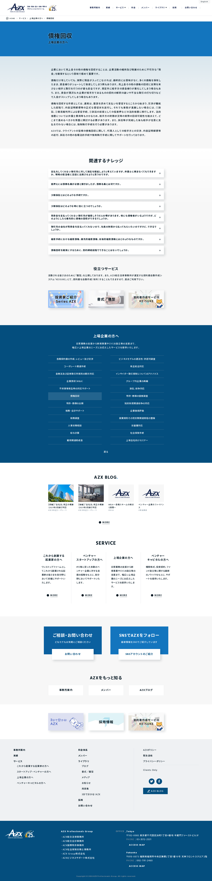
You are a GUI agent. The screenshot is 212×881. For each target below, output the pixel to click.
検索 (203, 8)
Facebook (159, 781)
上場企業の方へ (25, 777)
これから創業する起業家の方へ (33, 766)
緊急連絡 (148, 756)
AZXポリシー (150, 750)
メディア (86, 777)
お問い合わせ (191, 7)
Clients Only (150, 770)
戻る (106, 452)
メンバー (145, 7)
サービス (120, 7)
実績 (108, 7)
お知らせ (86, 783)
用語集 (85, 789)
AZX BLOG (157, 791)
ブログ (85, 766)
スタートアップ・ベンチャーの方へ (34, 772)
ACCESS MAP (137, 845)
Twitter (152, 781)
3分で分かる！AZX (91, 794)
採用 (174, 7)
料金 (133, 7)
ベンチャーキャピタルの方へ (31, 783)
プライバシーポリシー (154, 761)
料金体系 (83, 750)
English (204, 1)
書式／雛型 (88, 772)
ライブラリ (160, 7)
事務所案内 (95, 7)
